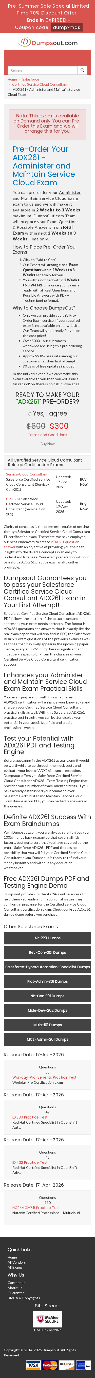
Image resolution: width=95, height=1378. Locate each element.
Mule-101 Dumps (47, 1025)
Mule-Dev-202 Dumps (47, 1010)
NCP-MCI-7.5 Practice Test (36, 1207)
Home (12, 79)
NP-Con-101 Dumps (47, 996)
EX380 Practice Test (30, 1117)
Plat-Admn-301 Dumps (47, 981)
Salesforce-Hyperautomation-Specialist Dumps (47, 967)
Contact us (16, 1282)
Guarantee (16, 1293)
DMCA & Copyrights (24, 1298)
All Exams (15, 1267)
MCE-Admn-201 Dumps (47, 1039)
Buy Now (83, 482)
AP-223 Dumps (47, 938)
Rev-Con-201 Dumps (47, 952)
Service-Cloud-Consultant (27, 474)
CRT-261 (13, 499)
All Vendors (17, 1262)
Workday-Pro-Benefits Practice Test (44, 1077)
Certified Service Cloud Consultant (40, 84)
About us (15, 1287)
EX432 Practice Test (30, 1162)
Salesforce (30, 79)
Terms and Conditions (47, 434)
